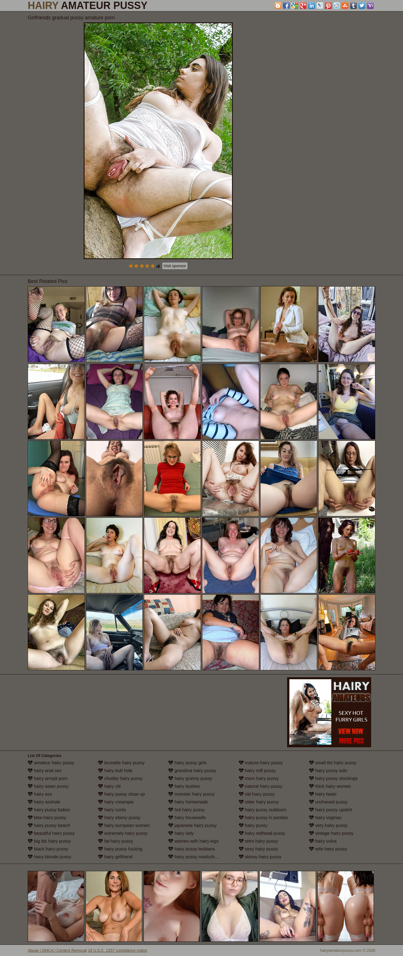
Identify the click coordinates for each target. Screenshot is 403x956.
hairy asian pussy (48, 786)
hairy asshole (44, 802)
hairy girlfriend (115, 856)
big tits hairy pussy (49, 841)
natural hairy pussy (261, 786)
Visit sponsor (175, 266)
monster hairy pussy (191, 794)
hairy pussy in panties (263, 817)
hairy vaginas (325, 817)
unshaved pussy (328, 802)
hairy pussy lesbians (191, 849)
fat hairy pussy (115, 841)
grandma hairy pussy (192, 770)
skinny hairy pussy (260, 856)
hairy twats (323, 794)
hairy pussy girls (187, 762)
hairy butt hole (115, 770)
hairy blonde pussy (49, 856)
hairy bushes (184, 786)
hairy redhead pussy (262, 833)
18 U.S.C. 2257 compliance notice (117, 950)
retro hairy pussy (258, 841)
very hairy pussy (328, 825)
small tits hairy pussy (333, 762)
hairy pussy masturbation (196, 856)
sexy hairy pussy (258, 849)
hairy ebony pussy (119, 817)
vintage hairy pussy (331, 833)
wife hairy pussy (328, 849)
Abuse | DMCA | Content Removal (57, 950)
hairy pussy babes (49, 809)
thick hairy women (330, 786)
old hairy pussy (257, 794)
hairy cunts (112, 809)
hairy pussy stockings (333, 778)
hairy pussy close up (121, 794)
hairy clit (109, 786)
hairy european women (124, 825)
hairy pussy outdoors (262, 809)
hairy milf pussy (257, 770)
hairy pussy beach (49, 825)
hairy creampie (115, 802)
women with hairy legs (193, 841)
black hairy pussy (48, 849)
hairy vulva (323, 841)
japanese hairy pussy (192, 825)
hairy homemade (188, 802)
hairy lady (181, 833)
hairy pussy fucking (120, 849)
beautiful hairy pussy (51, 833)
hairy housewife (187, 817)
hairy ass (40, 794)
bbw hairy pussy (47, 817)
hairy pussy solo (328, 770)
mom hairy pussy (259, 778)
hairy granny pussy (190, 778)
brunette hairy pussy (121, 762)
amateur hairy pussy (51, 762)
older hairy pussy (259, 802)
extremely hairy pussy (122, 833)
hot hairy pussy (186, 809)
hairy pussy (253, 825)
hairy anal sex (45, 770)
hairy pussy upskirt (330, 809)
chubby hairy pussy (120, 778)
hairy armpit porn (48, 778)
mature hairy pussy (261, 762)
